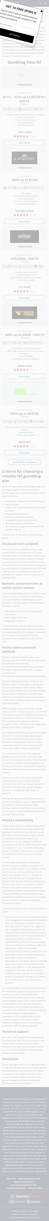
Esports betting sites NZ (23, 1185)
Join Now (24, 142)
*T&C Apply (24, 104)
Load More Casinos (24, 462)
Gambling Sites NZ (16, 1188)
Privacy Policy (35, 1188)
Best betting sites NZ (29, 1178)
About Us (11, 1178)
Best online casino (23, 1181)
